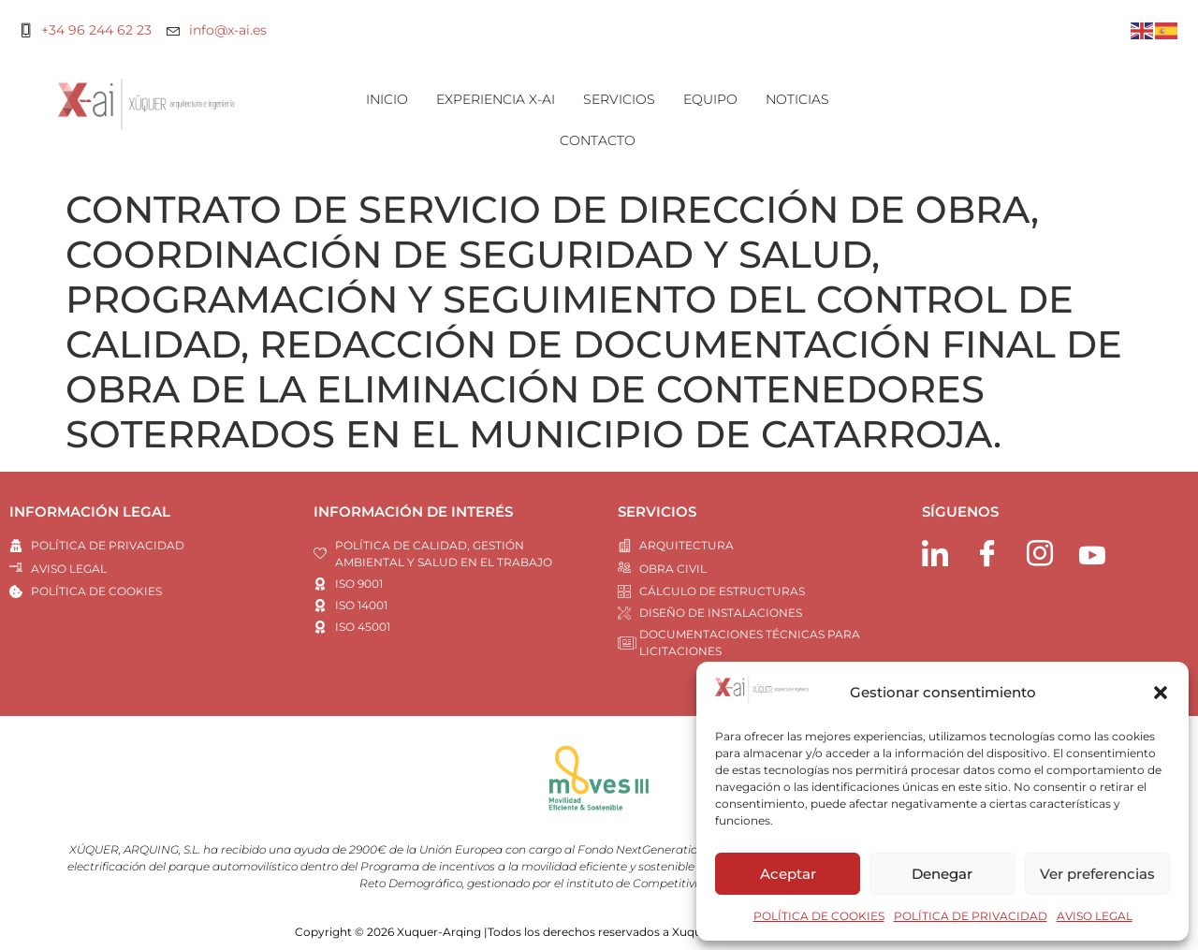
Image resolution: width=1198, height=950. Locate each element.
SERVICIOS (619, 99)
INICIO (387, 99)
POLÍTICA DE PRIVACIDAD (970, 916)
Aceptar (788, 874)
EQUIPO (710, 99)
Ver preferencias (1097, 874)
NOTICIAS (797, 99)
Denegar (942, 874)
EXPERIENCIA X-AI (495, 99)
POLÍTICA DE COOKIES (818, 916)
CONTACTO (598, 140)
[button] (1160, 692)
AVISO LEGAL (1094, 916)
